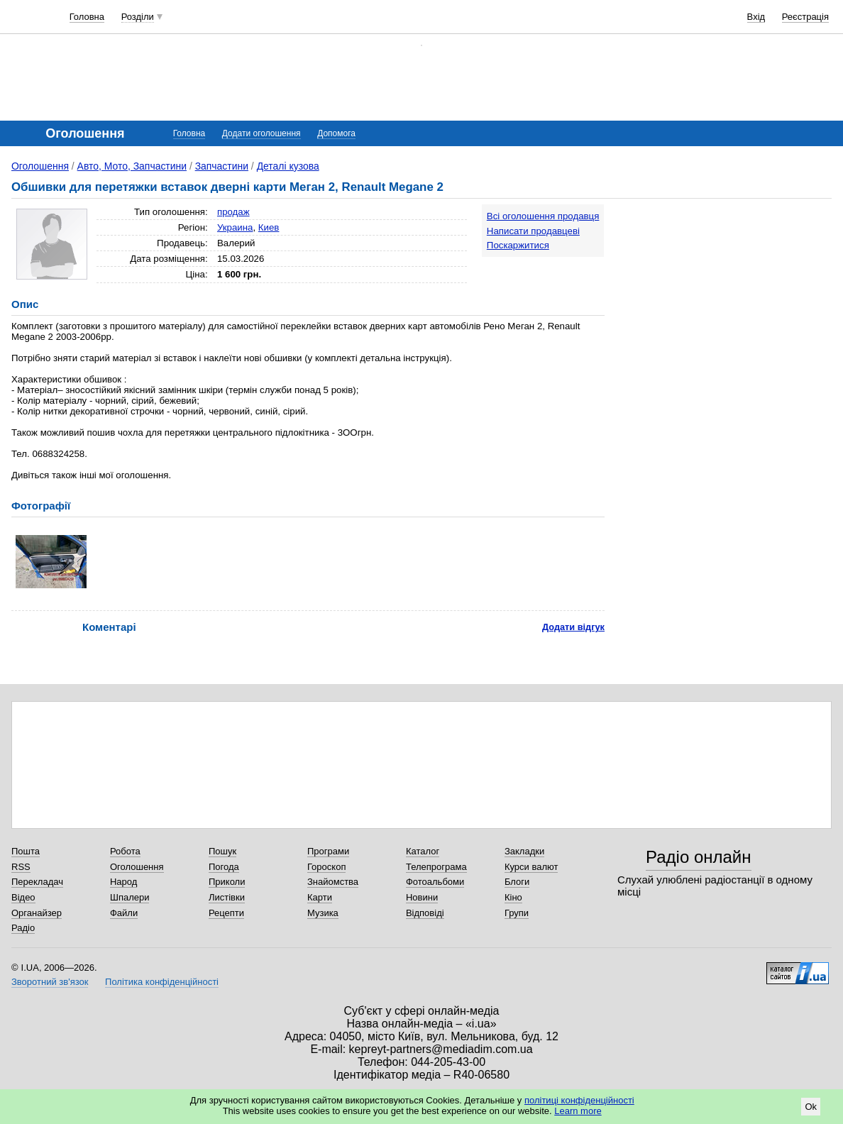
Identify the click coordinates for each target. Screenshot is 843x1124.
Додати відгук (573, 627)
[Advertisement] (725, 292)
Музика (322, 913)
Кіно (513, 897)
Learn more (577, 1111)
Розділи (137, 16)
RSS (21, 866)
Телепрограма (436, 866)
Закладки (524, 851)
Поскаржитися (518, 245)
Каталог (422, 851)
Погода (224, 866)
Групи (517, 913)
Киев (269, 227)
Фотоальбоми (435, 881)
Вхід (756, 16)
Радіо (23, 927)
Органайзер (36, 913)
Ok (811, 1106)
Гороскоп (326, 866)
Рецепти (226, 913)
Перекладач (37, 881)
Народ (123, 881)
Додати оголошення (261, 133)
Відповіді (425, 913)
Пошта (25, 851)
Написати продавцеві (533, 231)
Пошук (222, 851)
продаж (233, 211)
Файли (124, 913)
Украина (235, 227)
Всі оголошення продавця (543, 216)
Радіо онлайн (698, 856)
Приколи (227, 881)
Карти (319, 897)
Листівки (227, 897)
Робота (125, 851)
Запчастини (221, 166)
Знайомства (332, 881)
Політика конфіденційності (162, 981)
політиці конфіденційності (579, 1100)
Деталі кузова (288, 166)
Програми (328, 851)
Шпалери (130, 897)
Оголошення (40, 166)
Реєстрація (805, 16)
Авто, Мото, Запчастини (132, 166)
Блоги (517, 881)
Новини (422, 897)
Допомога (336, 133)
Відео (23, 897)
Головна (87, 16)
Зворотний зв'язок (49, 981)
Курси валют (531, 866)
